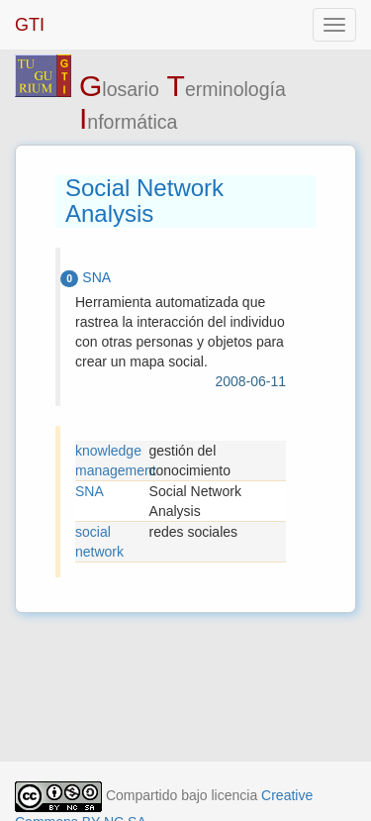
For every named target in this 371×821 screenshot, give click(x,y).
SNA (89, 491)
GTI (30, 25)
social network (99, 542)
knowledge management (112, 460)
